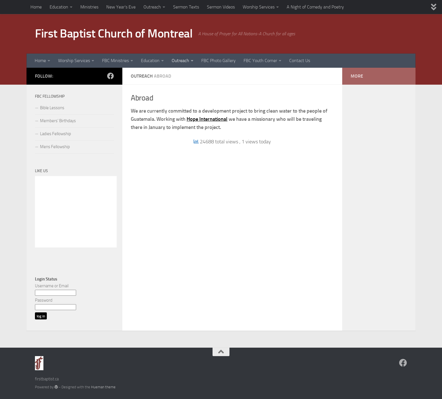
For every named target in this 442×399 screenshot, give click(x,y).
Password (43, 300)
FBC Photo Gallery (218, 60)
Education (59, 7)
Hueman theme (103, 387)
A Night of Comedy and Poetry (315, 7)
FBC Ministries (115, 60)
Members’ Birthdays (58, 120)
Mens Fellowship (55, 146)
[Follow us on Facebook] (110, 76)
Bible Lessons (52, 107)
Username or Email (51, 285)
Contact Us (299, 60)
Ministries (89, 7)
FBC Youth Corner (260, 60)
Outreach (152, 7)
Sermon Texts (186, 7)
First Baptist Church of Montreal (114, 34)
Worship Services (259, 7)
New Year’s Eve (121, 7)
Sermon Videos (221, 7)
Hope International (207, 119)
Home (36, 7)
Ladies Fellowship (55, 133)
